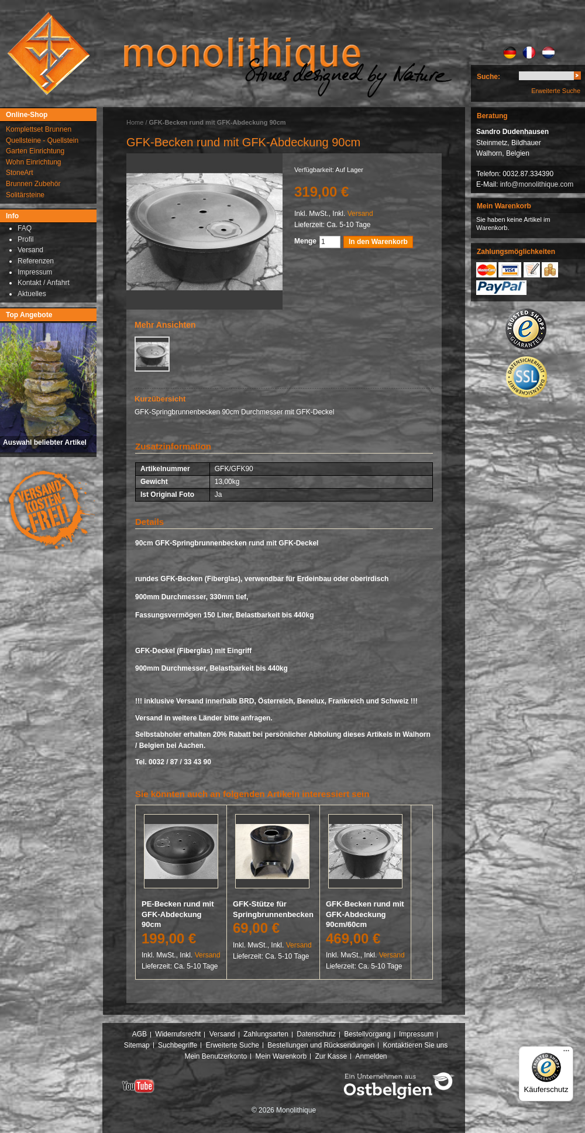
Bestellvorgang (367, 1034)
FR (529, 52)
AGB (139, 1034)
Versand (360, 214)
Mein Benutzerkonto (215, 1056)
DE (510, 52)
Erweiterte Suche (555, 90)
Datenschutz (316, 1034)
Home (134, 122)
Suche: (488, 77)
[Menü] (566, 1053)
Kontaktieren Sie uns (415, 1045)
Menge (305, 241)
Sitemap (137, 1045)
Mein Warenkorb (281, 1056)
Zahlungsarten (265, 1034)
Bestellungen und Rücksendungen (320, 1045)
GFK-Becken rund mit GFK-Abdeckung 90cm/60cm (365, 914)
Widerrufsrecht (178, 1034)
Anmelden (371, 1056)
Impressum (416, 1034)
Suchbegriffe (177, 1045)
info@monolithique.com (537, 184)
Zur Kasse (331, 1056)
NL (548, 52)
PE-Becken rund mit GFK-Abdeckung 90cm (178, 914)
